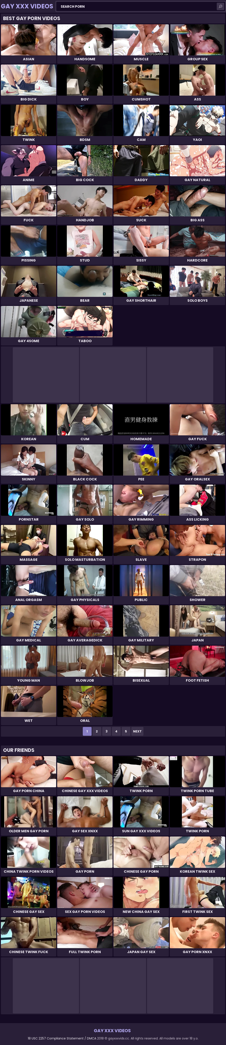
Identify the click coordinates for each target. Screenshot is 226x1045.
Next (137, 731)
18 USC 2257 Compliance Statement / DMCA (62, 1038)
